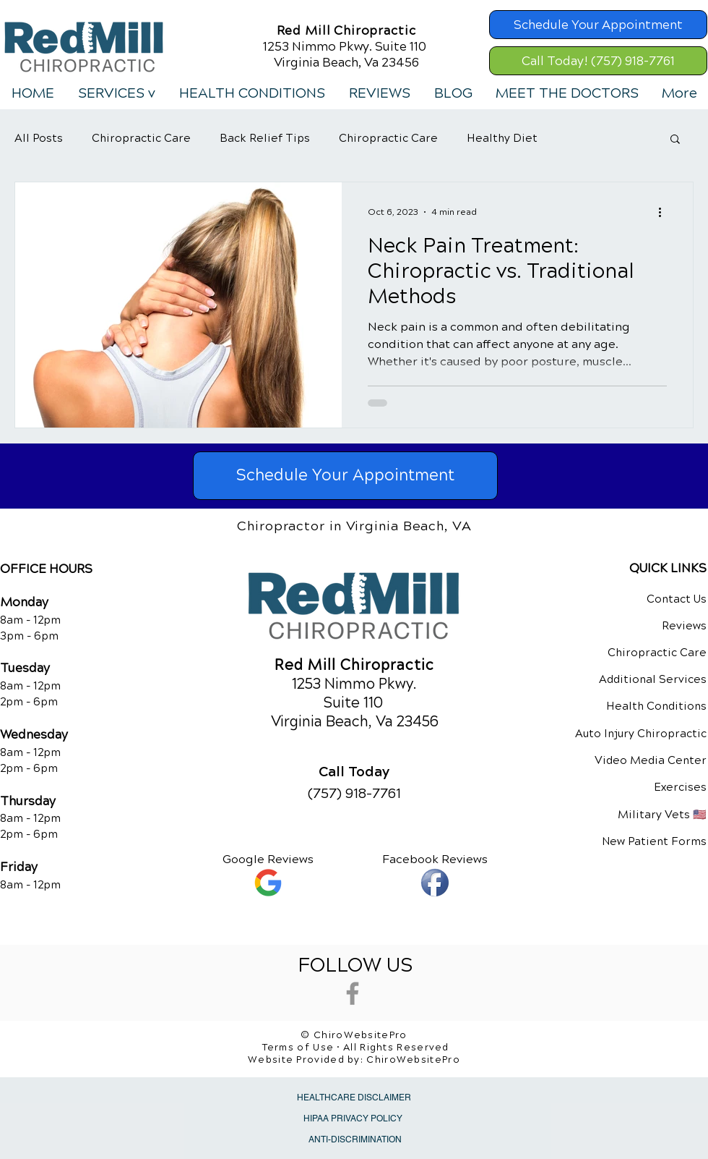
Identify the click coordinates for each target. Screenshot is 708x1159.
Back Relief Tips (265, 138)
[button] (116, 93)
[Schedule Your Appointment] (598, 24)
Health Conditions (656, 706)
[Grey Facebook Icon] (352, 993)
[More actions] (664, 212)
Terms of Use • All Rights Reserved (355, 1047)
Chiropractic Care (141, 138)
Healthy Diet (502, 138)
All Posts (38, 138)
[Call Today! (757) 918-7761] (598, 60)
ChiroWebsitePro (413, 1060)
